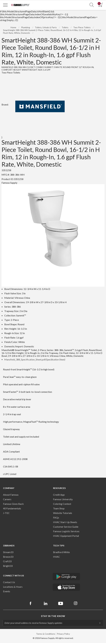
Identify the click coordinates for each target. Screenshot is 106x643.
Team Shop (59, 508)
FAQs (56, 517)
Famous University (63, 499)
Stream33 (8, 552)
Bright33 (8, 565)
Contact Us (9, 582)
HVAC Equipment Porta (65, 535)
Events (6, 591)
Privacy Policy (63, 633)
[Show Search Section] (91, 5)
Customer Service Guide (65, 526)
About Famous (11, 494)
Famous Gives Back (13, 503)
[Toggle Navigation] (5, 5)
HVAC (56, 556)
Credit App (59, 494)
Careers (7, 499)
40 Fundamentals (12, 508)
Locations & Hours (12, 586)
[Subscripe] (98, 623)
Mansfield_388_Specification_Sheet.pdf (34, 359)
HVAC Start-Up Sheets (65, 522)
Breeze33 (8, 556)
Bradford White (61, 552)
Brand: (36, 104)
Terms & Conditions (45, 633)
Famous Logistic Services (66, 531)
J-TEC (6, 512)
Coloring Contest (62, 503)
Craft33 (7, 561)
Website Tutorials (62, 512)
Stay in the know (53, 616)
